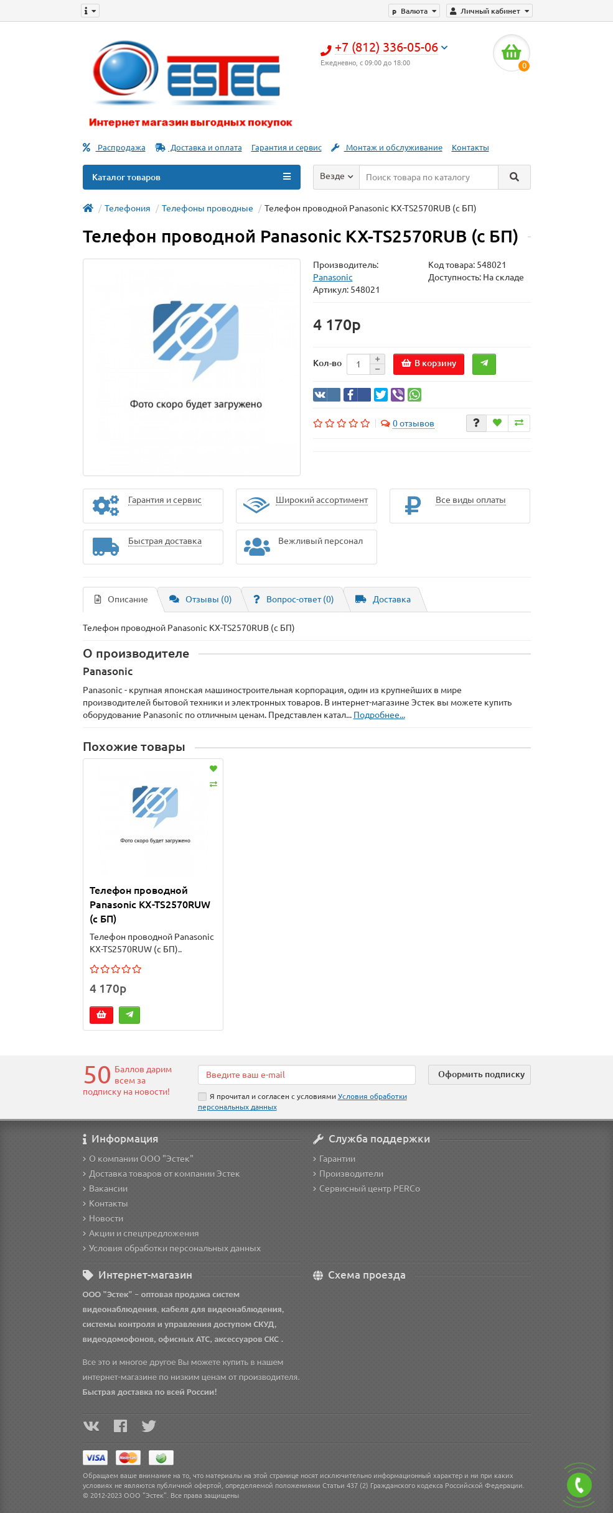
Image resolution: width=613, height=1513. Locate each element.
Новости (103, 1218)
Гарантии (334, 1159)
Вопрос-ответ (293, 599)
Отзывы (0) (200, 599)
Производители (348, 1174)
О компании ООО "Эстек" (138, 1159)
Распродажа (114, 147)
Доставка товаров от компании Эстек (161, 1174)
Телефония (128, 208)
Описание (121, 599)
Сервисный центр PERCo (366, 1188)
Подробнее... (379, 715)
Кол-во (327, 363)
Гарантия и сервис (286, 147)
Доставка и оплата (198, 147)
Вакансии (105, 1188)
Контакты (470, 147)
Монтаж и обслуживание (386, 147)
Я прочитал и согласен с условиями (302, 1101)
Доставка (383, 599)
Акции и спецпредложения (141, 1233)
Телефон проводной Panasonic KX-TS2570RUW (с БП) (150, 904)
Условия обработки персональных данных (172, 1248)
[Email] (307, 1075)
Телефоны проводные (207, 208)
